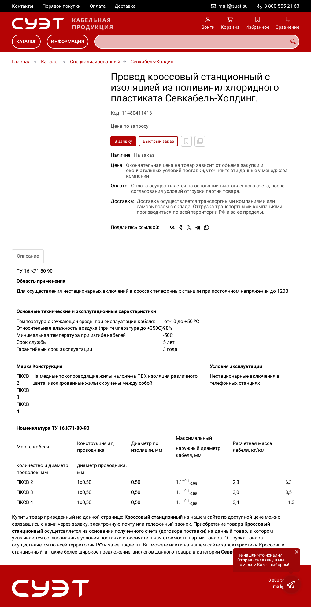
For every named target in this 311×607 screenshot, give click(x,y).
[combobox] (196, 42)
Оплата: (120, 186)
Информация (67, 41)
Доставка (125, 6)
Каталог (26, 41)
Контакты (22, 6)
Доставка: (122, 201)
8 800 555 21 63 (281, 6)
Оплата (98, 6)
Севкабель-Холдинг (153, 61)
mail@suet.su (233, 6)
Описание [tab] (28, 256)
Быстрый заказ (158, 141)
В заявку (123, 141)
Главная (21, 61)
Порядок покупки (62, 6)
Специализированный (95, 61)
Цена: (117, 165)
